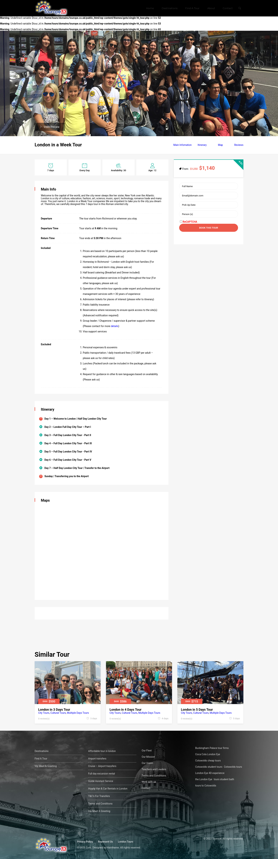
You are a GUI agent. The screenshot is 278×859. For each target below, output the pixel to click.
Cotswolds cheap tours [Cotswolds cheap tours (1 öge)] (208, 760)
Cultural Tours (58, 712)
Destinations (170, 8)
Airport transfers (97, 758)
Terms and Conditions (100, 803)
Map (220, 144)
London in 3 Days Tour (54, 709)
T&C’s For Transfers (99, 796)
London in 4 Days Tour (125, 709)
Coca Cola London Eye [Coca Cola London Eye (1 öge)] (207, 754)
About (211, 8)
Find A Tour (192, 8)
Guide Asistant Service (100, 781)
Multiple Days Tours (78, 712)
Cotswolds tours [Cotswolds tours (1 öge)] (233, 766)
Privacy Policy (85, 841)
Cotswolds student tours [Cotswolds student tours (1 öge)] (208, 766)
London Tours (125, 841)
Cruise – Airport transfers (102, 766)
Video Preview (51, 126)
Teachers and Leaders (154, 769)
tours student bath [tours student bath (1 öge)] (224, 779)
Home (150, 8)
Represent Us (105, 841)
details (114, 326)
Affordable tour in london (102, 751)
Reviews (238, 144)
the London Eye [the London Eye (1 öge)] (203, 779)
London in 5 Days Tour (197, 709)
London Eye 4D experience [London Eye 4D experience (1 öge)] (209, 773)
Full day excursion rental (101, 773)
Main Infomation (182, 144)
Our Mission (148, 756)
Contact (228, 8)
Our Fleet (147, 750)
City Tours (43, 712)
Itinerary (202, 144)
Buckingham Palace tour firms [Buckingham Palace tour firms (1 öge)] (212, 748)
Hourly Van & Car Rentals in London (107, 788)
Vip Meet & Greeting (46, 766)
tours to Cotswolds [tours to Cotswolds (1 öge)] (205, 785)
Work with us (149, 781)
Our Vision (147, 763)
